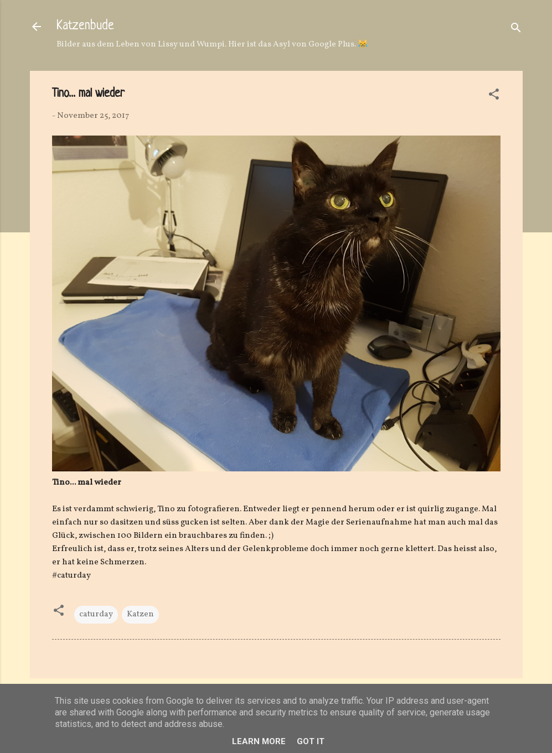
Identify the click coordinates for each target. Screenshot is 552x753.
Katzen (140, 614)
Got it (310, 741)
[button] (494, 96)
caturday (96, 614)
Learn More (259, 741)
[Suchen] (516, 30)
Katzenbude (85, 26)
